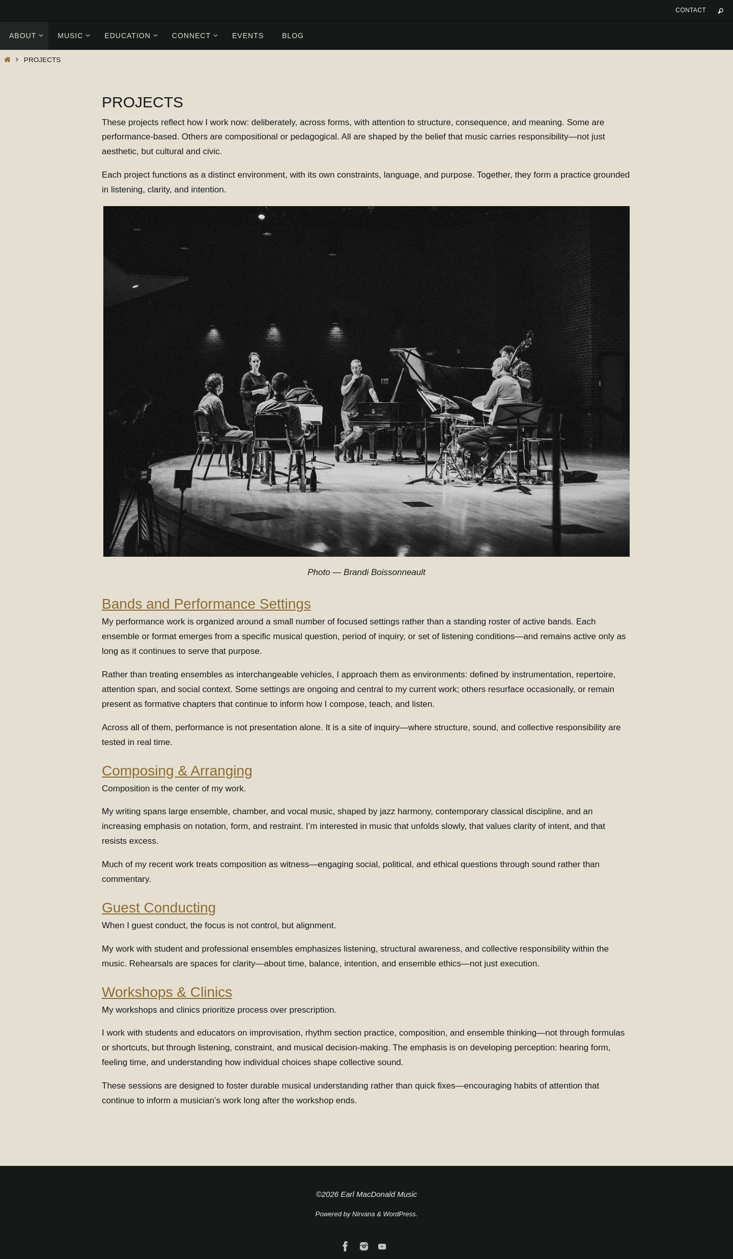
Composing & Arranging (177, 771)
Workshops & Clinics (167, 992)
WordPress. (400, 1214)
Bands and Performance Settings (206, 604)
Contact (690, 10)
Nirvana (363, 1214)
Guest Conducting (159, 907)
